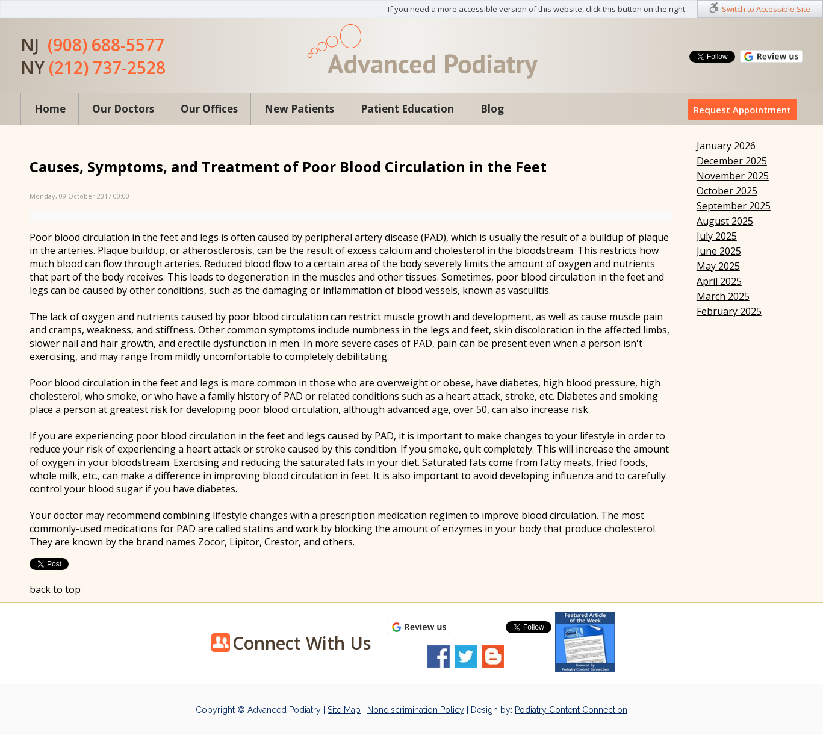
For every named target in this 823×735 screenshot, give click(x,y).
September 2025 (734, 205)
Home (50, 109)
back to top (55, 589)
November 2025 (733, 175)
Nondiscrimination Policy (415, 710)
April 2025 (719, 281)
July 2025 (717, 236)
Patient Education (407, 109)
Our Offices (209, 109)
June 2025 (719, 251)
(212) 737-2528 (107, 67)
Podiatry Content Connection (571, 710)
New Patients (299, 109)
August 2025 (725, 221)
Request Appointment (742, 110)
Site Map (344, 710)
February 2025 (729, 311)
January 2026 (726, 145)
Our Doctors (123, 109)
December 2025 (732, 160)
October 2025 (727, 190)
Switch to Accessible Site (766, 9)
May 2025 (718, 266)
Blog (492, 109)
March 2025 (723, 296)
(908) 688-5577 (106, 44)
